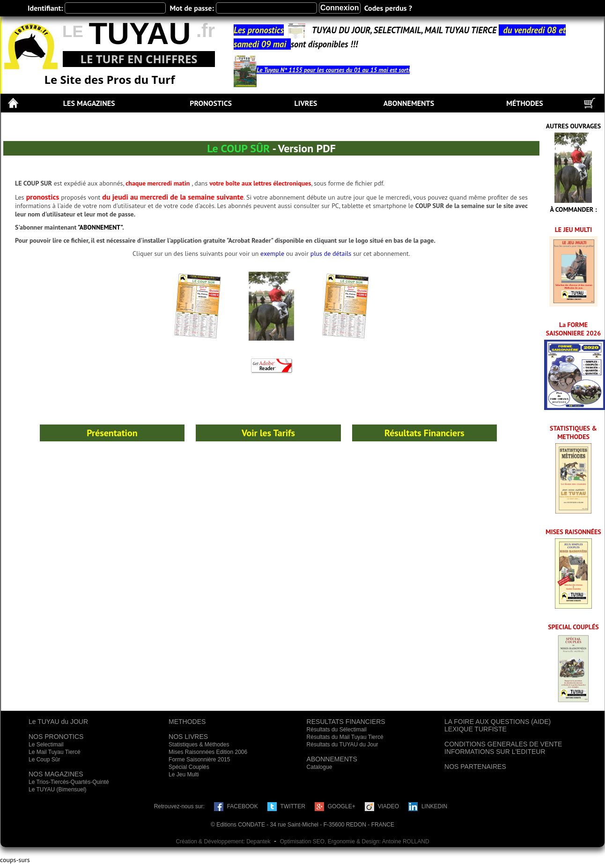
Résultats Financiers (424, 433)
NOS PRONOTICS (56, 736)
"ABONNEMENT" (100, 227)
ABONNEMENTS (409, 103)
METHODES (187, 721)
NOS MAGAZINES (56, 774)
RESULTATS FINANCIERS (346, 721)
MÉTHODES (524, 103)
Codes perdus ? (388, 8)
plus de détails (330, 253)
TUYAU (140, 33)
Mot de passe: (191, 8)
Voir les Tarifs (268, 433)
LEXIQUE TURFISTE (475, 729)
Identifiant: (45, 8)
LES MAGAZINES (89, 103)
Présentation (112, 433)
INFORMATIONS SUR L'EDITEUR (495, 751)
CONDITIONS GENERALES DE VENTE (503, 744)
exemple (272, 253)
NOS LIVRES (188, 736)
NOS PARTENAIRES (475, 766)
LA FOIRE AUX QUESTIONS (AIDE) (497, 721)
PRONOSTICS (211, 103)
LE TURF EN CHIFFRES (138, 59)
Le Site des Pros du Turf (109, 79)
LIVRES (305, 103)
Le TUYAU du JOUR (58, 721)
